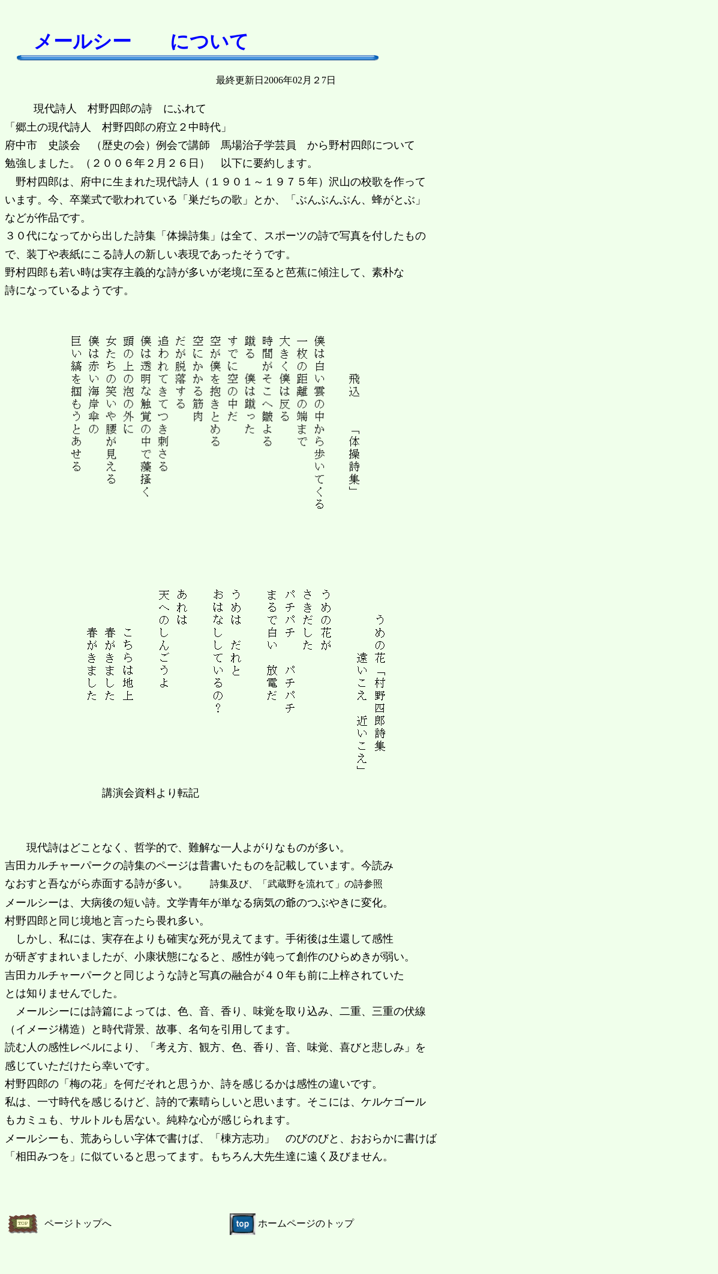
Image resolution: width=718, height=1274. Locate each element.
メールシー (82, 41)
